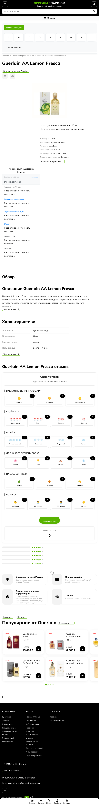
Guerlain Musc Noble (29, 635)
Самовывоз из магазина (14, 199)
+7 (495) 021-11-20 (14, 763)
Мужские (7, 617)
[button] (46, 684)
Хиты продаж (32, 752)
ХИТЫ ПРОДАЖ (14, 27)
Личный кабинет (57, 720)
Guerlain (38, 55)
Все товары (66, 623)
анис (46, 347)
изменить (34, 177)
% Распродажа (32, 724)
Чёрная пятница (33, 717)
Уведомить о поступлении (70, 129)
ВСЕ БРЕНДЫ (14, 47)
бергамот (38, 347)
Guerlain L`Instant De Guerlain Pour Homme (31, 663)
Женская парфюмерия (22, 55)
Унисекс (29, 744)
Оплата (5, 720)
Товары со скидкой (34, 748)
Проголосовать (49, 521)
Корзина (53, 717)
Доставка (6, 717)
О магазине (7, 724)
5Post (6, 224)
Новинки (30, 728)
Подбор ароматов (34, 755)
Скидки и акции (9, 728)
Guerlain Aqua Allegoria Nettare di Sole (74, 663)
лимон (36, 342)
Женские (21, 617)
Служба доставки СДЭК (14, 212)
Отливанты (31, 720)
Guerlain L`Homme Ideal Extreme (74, 636)
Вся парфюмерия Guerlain (15, 71)
